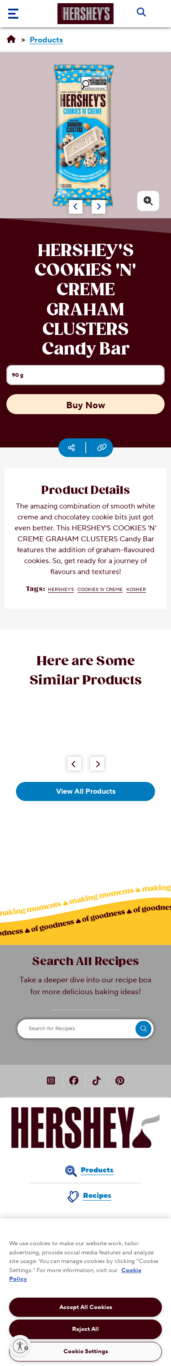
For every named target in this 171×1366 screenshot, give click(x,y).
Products (97, 1170)
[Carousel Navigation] (77, 202)
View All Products (85, 791)
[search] (143, 1029)
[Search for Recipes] (85, 1028)
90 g (88, 378)
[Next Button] (97, 763)
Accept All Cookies (85, 1307)
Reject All (85, 1329)
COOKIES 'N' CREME (100, 589)
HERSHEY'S (61, 589)
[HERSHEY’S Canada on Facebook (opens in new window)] (73, 1082)
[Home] (11, 39)
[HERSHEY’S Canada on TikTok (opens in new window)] (97, 1082)
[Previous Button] (74, 763)
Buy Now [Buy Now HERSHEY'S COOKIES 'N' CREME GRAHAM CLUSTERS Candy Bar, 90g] (85, 405)
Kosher (136, 589)
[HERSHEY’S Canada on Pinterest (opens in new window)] (119, 1082)
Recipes (97, 1195)
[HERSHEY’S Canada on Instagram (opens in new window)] (51, 1082)
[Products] (46, 40)
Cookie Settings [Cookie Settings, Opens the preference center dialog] (85, 1351)
